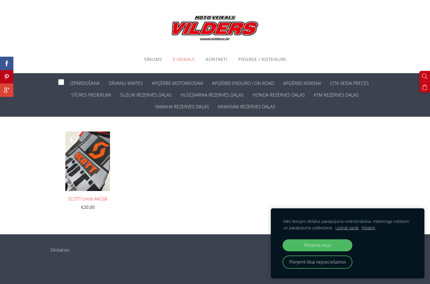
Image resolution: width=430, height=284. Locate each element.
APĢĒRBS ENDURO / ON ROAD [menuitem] (243, 83)
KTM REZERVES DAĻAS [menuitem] (336, 95)
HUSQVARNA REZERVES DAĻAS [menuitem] (212, 95)
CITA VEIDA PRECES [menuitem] (349, 83)
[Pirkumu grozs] (424, 87)
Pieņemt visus (317, 245)
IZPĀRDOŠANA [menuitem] (85, 83)
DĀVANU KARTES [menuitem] (126, 83)
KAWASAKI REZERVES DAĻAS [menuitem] (246, 107)
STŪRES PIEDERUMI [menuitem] (91, 95)
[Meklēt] (424, 76)
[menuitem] (61, 82)
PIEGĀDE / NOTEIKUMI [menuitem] (262, 59)
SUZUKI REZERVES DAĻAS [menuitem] (146, 95)
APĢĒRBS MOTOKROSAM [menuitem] (177, 83)
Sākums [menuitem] (153, 59)
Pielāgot (368, 227)
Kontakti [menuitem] (216, 59)
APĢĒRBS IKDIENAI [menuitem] (302, 83)
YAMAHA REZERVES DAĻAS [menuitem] (182, 107)
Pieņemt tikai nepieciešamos (317, 262)
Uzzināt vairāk (347, 227)
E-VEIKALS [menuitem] (184, 59)
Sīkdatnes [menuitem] (60, 250)
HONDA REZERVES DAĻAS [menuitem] (279, 95)
